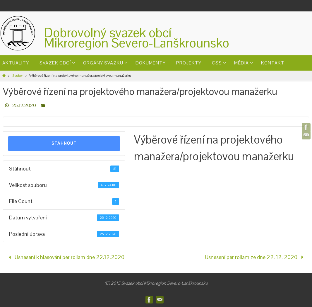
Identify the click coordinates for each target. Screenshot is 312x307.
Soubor (17, 75)
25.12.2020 (24, 105)
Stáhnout (64, 143)
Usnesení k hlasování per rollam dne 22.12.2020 (65, 257)
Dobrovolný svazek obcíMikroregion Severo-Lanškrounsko (136, 38)
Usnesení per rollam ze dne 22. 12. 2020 (255, 257)
